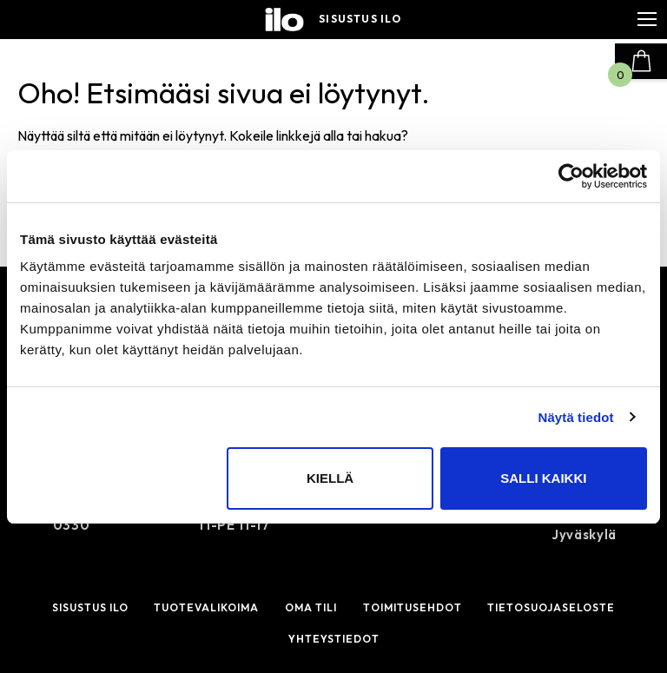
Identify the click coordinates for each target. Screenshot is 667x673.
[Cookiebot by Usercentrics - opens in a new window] (571, 176)
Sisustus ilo (360, 19)
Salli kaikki (543, 478)
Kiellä (330, 478)
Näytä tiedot (576, 417)
